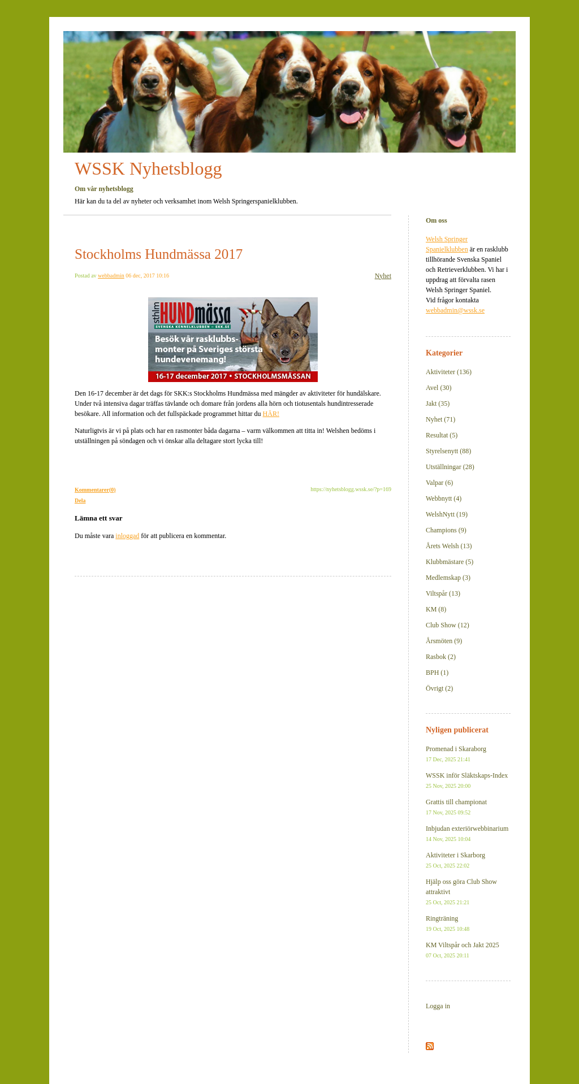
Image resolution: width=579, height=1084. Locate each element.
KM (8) (436, 609)
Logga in (438, 1006)
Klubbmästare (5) (449, 562)
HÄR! (271, 414)
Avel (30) (438, 388)
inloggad (127, 536)
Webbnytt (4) (443, 498)
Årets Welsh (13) (449, 546)
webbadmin (111, 275)
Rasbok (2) (441, 657)
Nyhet (383, 276)
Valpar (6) (439, 483)
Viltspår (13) (443, 593)
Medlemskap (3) (448, 578)
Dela (80, 500)
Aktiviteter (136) (449, 372)
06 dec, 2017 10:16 (147, 275)
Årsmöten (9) (444, 641)
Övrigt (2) (439, 688)
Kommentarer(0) (95, 490)
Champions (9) (446, 530)
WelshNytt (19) (447, 514)
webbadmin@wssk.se (455, 310)
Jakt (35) (438, 403)
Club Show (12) (447, 625)
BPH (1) (437, 673)
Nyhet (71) (440, 419)
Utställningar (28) (450, 467)
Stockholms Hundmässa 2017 (159, 254)
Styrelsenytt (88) (448, 451)
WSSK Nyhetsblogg (148, 168)
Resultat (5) (441, 435)
